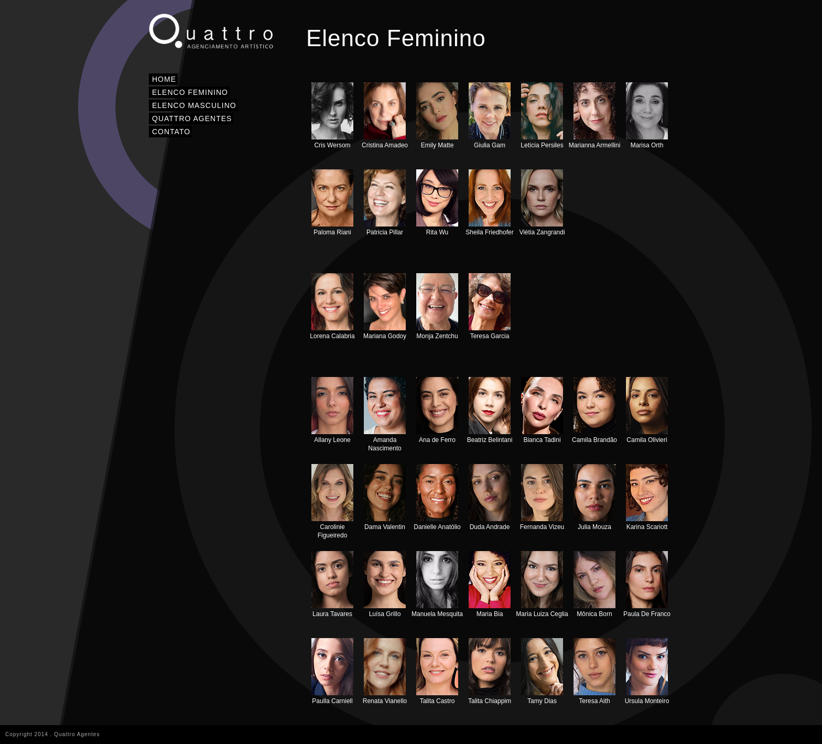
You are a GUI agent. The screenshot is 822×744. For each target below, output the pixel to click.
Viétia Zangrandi (542, 202)
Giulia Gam (490, 115)
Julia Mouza (594, 497)
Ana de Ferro (437, 410)
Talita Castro (437, 671)
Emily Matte (437, 115)
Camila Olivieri (647, 410)
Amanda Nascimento (385, 414)
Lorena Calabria (332, 306)
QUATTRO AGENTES (192, 118)
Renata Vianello (385, 671)
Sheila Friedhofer (489, 202)
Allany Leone (332, 410)
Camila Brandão (594, 410)
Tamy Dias (542, 671)
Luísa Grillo (385, 584)
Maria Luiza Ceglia (542, 584)
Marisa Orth (647, 115)
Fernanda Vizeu (542, 497)
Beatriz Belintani (490, 410)
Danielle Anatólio (437, 497)
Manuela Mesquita (437, 584)
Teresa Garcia (490, 306)
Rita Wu (437, 202)
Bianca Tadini (542, 410)
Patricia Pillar (385, 202)
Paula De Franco (646, 584)
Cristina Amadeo (385, 115)
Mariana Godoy (384, 306)
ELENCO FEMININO (190, 92)
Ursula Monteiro (647, 671)
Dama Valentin (385, 497)
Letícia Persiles (542, 115)
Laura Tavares (332, 584)
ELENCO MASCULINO (194, 105)
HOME (164, 79)
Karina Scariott (647, 497)
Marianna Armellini (595, 115)
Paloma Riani (332, 202)
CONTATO (171, 131)
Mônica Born (594, 584)
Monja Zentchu (437, 306)
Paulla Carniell (332, 671)
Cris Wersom (332, 115)
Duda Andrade (490, 497)
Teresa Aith (594, 671)
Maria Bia (490, 584)
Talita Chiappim (489, 671)
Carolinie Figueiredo (332, 501)
